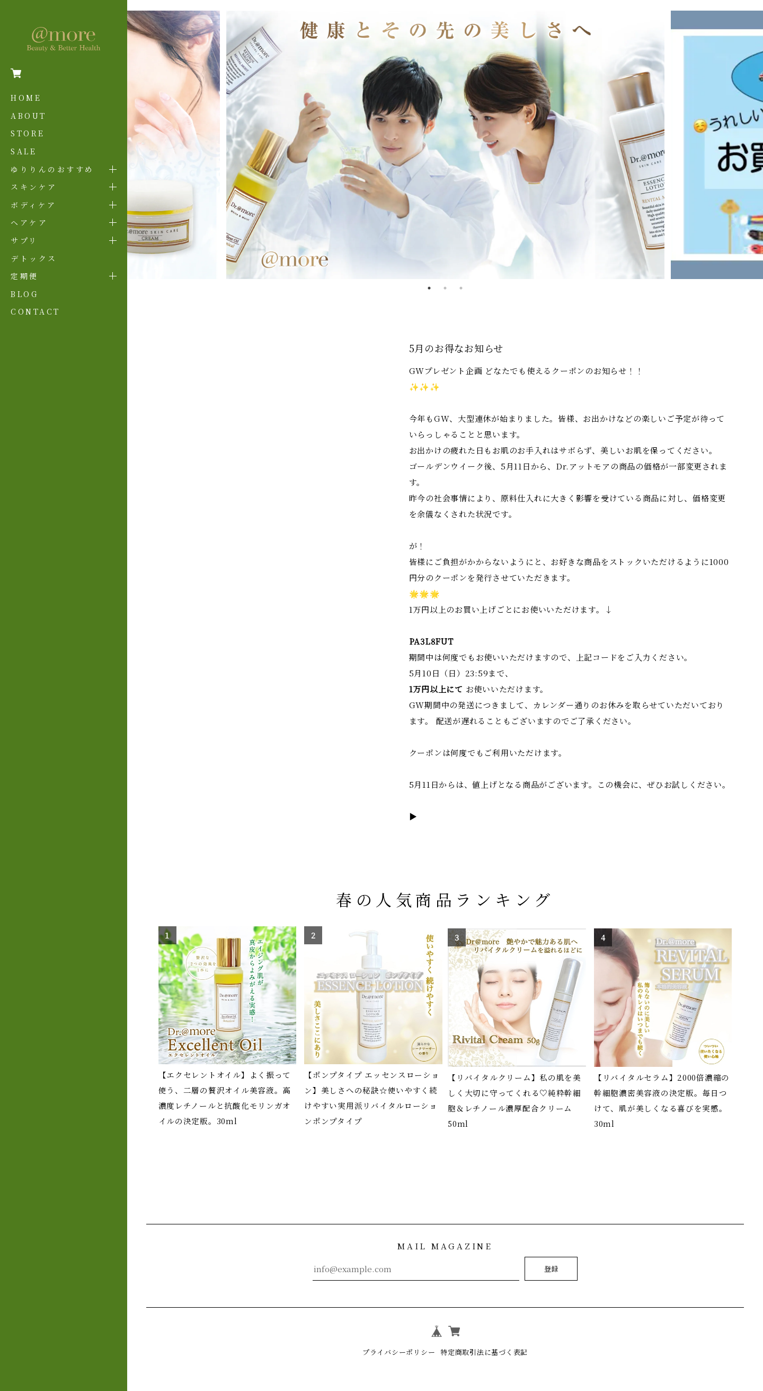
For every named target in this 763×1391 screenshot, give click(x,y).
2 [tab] (445, 288)
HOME (26, 97)
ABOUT (29, 115)
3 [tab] (461, 288)
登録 (551, 1258)
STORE (28, 133)
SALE (24, 151)
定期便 (25, 276)
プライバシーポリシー (396, 1340)
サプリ (24, 240)
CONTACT (35, 311)
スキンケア (34, 186)
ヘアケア (29, 222)
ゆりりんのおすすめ (52, 169)
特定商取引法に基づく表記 (487, 1340)
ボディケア (34, 204)
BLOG (24, 294)
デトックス (34, 258)
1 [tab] (429, 288)
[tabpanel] (445, 145)
